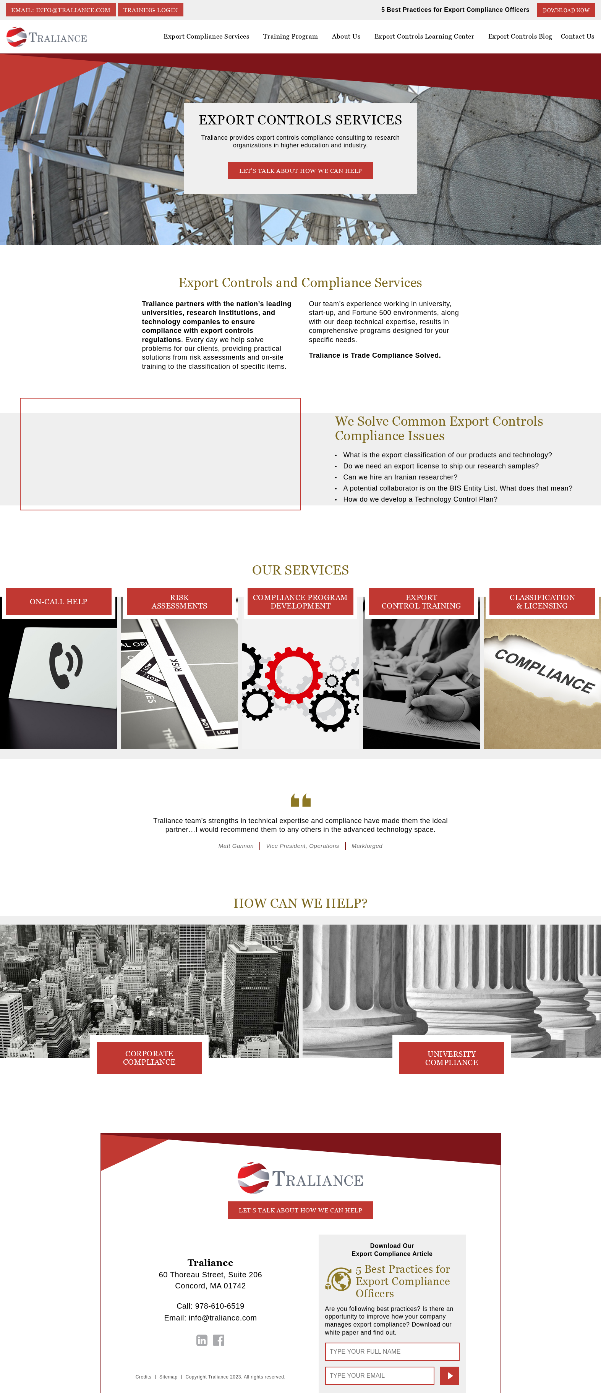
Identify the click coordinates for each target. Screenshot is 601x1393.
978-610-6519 (220, 1306)
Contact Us (578, 36)
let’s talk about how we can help (300, 1210)
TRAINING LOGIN (151, 10)
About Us (350, 39)
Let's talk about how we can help (300, 170)
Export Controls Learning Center (427, 39)
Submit (449, 1375)
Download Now (566, 10)
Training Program (295, 36)
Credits (144, 1376)
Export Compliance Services (213, 39)
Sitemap (168, 1376)
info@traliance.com (222, 1318)
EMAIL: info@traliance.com (61, 10)
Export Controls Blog (522, 36)
